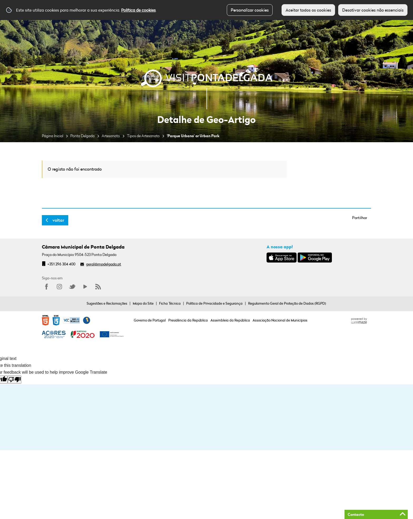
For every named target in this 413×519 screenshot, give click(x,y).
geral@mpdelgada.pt (103, 263)
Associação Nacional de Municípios (280, 320)
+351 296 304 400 (61, 263)
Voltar (58, 220)
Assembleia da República (230, 320)
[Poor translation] (14, 379)
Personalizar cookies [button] (250, 10)
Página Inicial (52, 135)
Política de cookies (138, 10)
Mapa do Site (143, 303)
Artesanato (111, 135)
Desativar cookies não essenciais (373, 10)
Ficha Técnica (170, 303)
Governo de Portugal (150, 320)
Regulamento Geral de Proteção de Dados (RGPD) (287, 303)
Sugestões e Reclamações (107, 303)
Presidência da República (188, 320)
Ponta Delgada (82, 135)
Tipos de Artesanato (143, 135)
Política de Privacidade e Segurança (214, 303)
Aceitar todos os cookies (308, 10)
